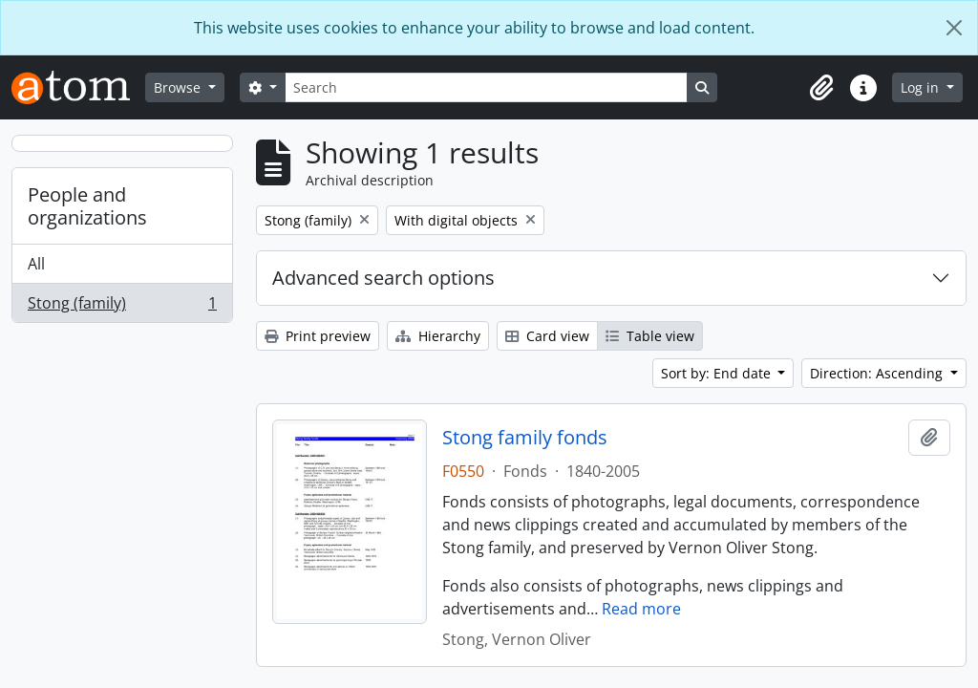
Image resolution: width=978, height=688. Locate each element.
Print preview (318, 336)
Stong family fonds (524, 437)
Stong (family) (122, 306)
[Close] (954, 27)
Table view (650, 336)
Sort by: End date (718, 373)
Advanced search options (383, 277)
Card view (547, 336)
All (36, 263)
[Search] (486, 87)
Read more (641, 608)
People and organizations (87, 206)
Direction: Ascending (878, 373)
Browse (179, 87)
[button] (821, 88)
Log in (922, 87)
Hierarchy (437, 336)
